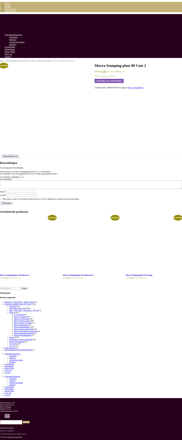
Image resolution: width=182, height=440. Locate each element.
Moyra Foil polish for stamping (25, 331)
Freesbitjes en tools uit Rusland (21, 339)
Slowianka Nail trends (17, 308)
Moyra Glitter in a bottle (23, 323)
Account (8, 7)
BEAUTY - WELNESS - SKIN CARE (19, 302)
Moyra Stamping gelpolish (24, 333)
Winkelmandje (10, 11)
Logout (7, 5)
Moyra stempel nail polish (23, 329)
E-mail (3, 195)
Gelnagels (13, 37)
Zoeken (24, 288)
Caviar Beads (19, 314)
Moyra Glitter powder (22, 321)
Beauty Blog (10, 52)
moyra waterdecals (21, 316)
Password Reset (10, 9)
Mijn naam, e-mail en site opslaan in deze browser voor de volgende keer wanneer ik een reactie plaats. (41, 199)
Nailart (11, 337)
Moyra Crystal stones (22, 318)
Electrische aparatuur (17, 341)
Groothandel (10, 47)
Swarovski (13, 343)
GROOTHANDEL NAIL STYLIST (17, 61)
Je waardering (6, 177)
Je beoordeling (6, 179)
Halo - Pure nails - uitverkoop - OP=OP (24, 310)
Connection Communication (14, 437)
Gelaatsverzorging (17, 42)
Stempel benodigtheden (22, 335)
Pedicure (13, 40)
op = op (12, 346)
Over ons (8, 54)
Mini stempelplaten (21, 325)
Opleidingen (10, 49)
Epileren (12, 44)
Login (7, 3)
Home (2, 61)
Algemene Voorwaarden (6, 427)
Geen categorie (10, 348)
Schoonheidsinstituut (13, 35)
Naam (3, 192)
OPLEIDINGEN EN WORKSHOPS (18, 350)
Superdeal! (13, 306)
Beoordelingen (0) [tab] (10, 156)
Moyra (33, 61)
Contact (8, 57)
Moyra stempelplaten (44, 61)
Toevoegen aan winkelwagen (109, 81)
